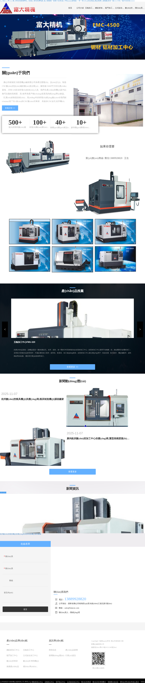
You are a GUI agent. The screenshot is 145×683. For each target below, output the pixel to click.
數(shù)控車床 (130, 8)
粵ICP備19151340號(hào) (108, 647)
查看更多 (72, 472)
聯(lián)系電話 (8, 569)
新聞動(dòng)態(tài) (56, 655)
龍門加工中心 (110, 8)
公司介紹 (80, 8)
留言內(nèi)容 (8, 593)
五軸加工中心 (90, 8)
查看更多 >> (72, 367)
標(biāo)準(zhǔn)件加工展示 (34, 667)
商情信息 (52, 650)
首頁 (70, 8)
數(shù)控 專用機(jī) (31, 661)
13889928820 (75, 599)
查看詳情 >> (10, 108)
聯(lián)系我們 (140, 8)
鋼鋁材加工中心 (100, 8)
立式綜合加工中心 (120, 8)
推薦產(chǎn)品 (13, 667)
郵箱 (11, 581)
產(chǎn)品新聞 (71, 650)
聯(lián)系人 (8, 557)
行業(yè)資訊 (70, 655)
